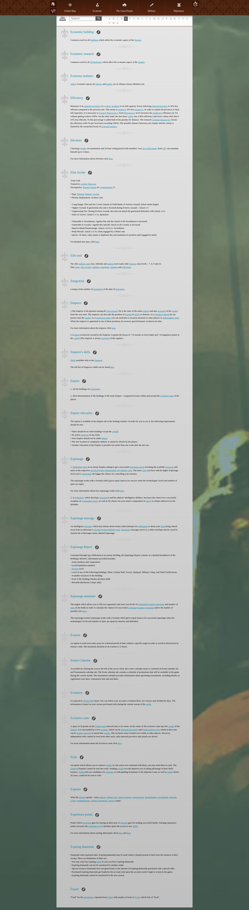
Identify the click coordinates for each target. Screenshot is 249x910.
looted (79, 733)
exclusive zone (166, 396)
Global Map (70, 7)
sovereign (95, 389)
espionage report (137, 467)
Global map (100, 726)
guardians (105, 267)
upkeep (102, 797)
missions (85, 435)
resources (139, 109)
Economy (97, 7)
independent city (113, 470)
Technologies (96, 62)
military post (126, 470)
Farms (110, 897)
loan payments (124, 797)
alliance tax (112, 797)
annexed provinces (92, 106)
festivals (172, 797)
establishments (83, 800)
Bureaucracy (112, 113)
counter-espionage (146, 607)
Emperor (98, 360)
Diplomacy (178, 7)
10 (195, 4)
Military (152, 7)
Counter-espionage (156, 604)
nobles (170, 772)
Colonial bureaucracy (161, 119)
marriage (109, 772)
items (98, 861)
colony (108, 106)
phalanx (96, 267)
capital (175, 311)
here (111, 158)
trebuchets (126, 267)
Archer (96, 194)
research (102, 113)
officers (98, 84)
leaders (109, 84)
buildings (94, 40)
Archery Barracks (88, 184)
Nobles (82, 772)
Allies (73, 84)
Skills (73, 360)
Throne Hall (88, 700)
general (128, 314)
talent (76, 335)
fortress (111, 800)
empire (146, 311)
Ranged (80, 194)
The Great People (124, 7)
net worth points (149, 148)
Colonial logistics (109, 126)
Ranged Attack (89, 187)
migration (120, 289)
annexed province (160, 106)
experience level (95, 826)
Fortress (132, 263)
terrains (104, 729)
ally (164, 148)
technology (79, 497)
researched (86, 473)
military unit (84, 263)
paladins (114, 267)
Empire (138, 40)
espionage (132, 607)
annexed (87, 733)
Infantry (88, 194)
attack (137, 314)
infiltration (143, 526)
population (98, 289)
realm (148, 704)
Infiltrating (77, 467)
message (88, 526)
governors (86, 822)
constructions (138, 797)
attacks (110, 263)
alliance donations (99, 800)
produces (116, 106)
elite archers (86, 267)
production (157, 113)
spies (85, 467)
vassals (107, 733)
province (94, 470)
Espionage (125, 529)
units (77, 267)
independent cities (171, 318)
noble (109, 765)
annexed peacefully (129, 729)
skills (135, 826)
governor (161, 311)
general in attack (103, 318)
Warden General (162, 314)
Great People (112, 311)
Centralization (106, 187)
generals (124, 822)
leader (83, 148)
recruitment (163, 797)
